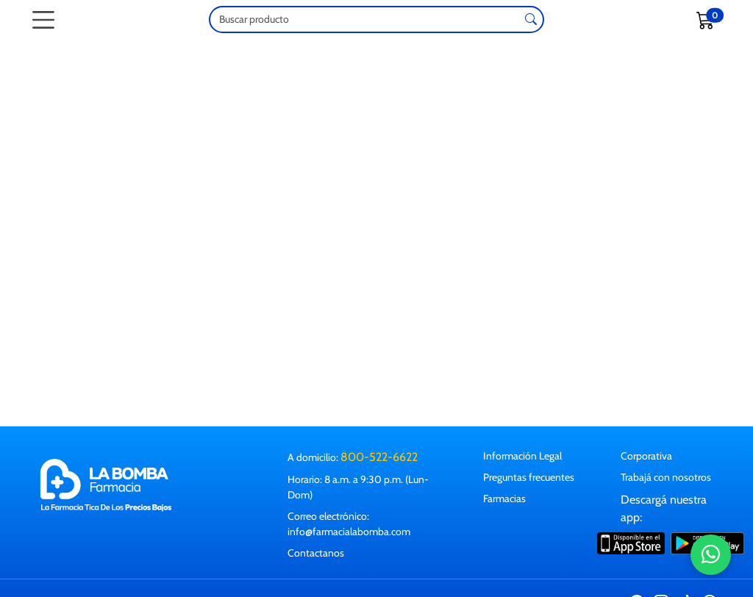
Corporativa (646, 455)
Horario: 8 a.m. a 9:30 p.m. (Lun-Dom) (358, 487)
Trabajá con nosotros (666, 477)
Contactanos (316, 553)
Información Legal (522, 455)
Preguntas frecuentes (528, 477)
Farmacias (504, 498)
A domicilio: (353, 457)
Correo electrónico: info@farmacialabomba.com (349, 524)
